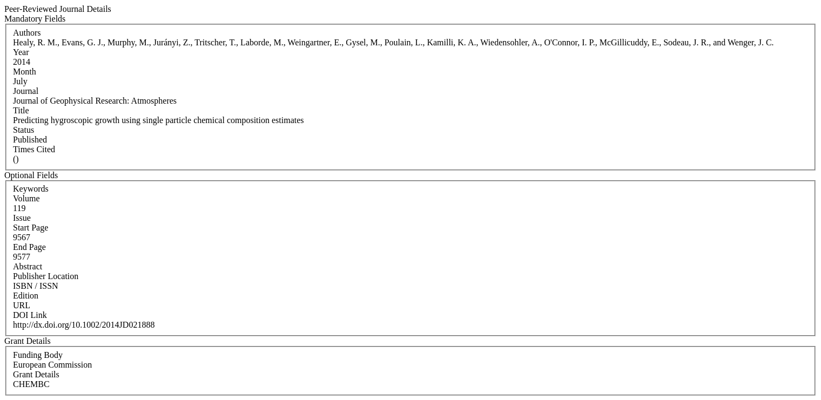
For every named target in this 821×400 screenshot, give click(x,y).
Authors (27, 32)
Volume (26, 198)
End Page (29, 247)
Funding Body (38, 355)
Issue (22, 217)
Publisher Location (45, 276)
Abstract (27, 266)
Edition (25, 295)
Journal (25, 91)
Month (24, 71)
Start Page (30, 227)
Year (21, 52)
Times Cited (34, 149)
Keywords (31, 188)
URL (21, 305)
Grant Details (36, 374)
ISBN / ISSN (35, 285)
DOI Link (30, 315)
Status (23, 129)
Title (21, 110)
